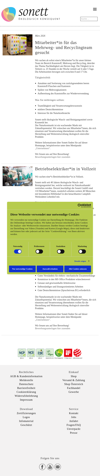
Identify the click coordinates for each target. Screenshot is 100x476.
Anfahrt (73, 421)
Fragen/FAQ (74, 425)
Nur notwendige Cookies (22, 269)
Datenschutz (26, 384)
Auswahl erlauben (50, 269)
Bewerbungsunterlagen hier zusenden (52, 157)
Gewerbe (73, 391)
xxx (50, 443)
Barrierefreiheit (26, 388)
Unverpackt (73, 428)
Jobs (73, 417)
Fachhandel (73, 388)
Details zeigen (80, 261)
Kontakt (73, 413)
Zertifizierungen (26, 413)
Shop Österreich (73, 384)
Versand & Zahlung (73, 380)
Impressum (26, 399)
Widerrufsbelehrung (26, 395)
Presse (73, 432)
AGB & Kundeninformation (26, 376)
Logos (26, 417)
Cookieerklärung (26, 391)
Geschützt (26, 425)
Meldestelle (26, 380)
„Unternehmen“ (42, 148)
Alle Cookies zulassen (78, 269)
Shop (74, 376)
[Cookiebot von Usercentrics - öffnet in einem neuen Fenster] (79, 206)
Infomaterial (26, 421)
